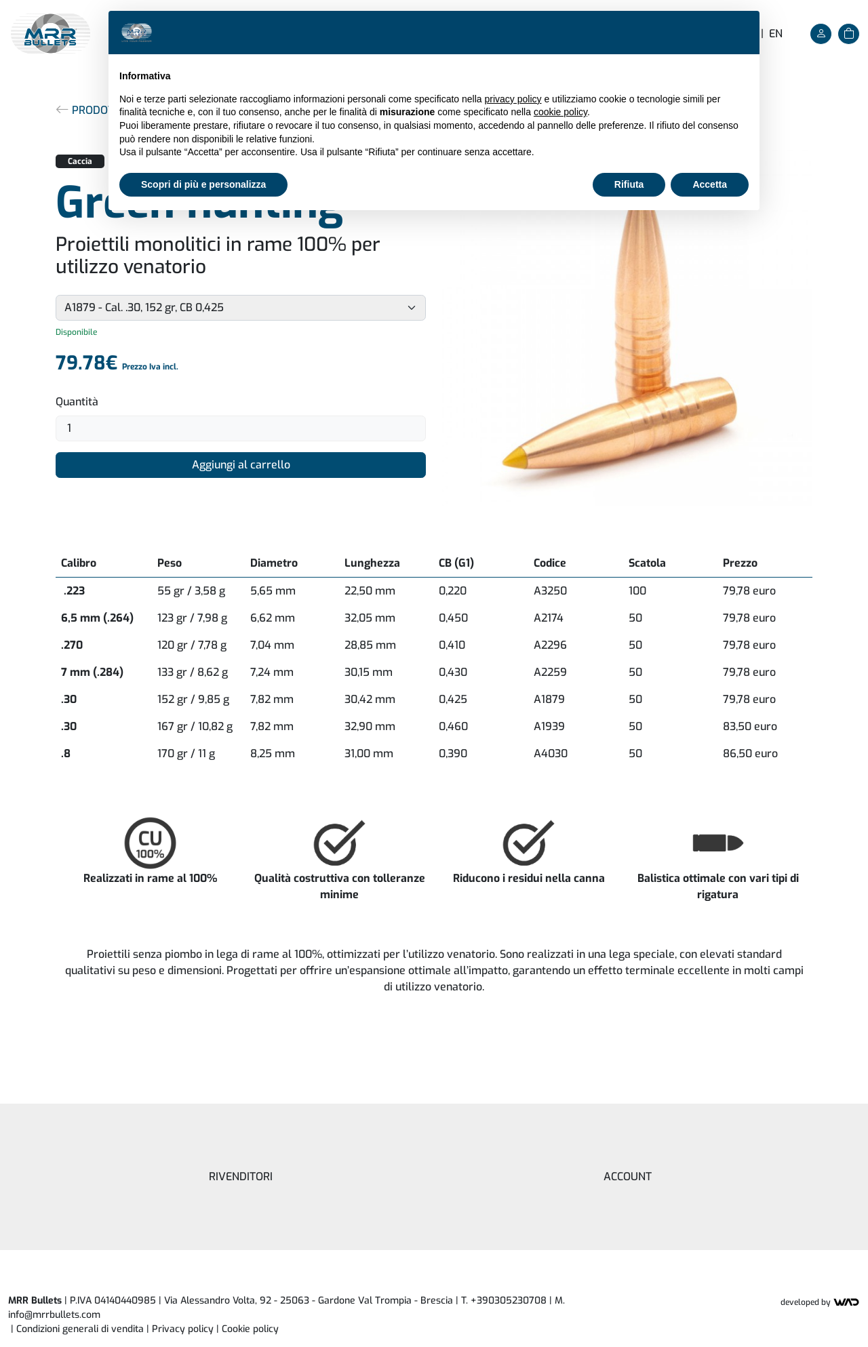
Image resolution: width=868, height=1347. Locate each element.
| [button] (247, 1329)
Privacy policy (183, 1329)
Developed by (820, 1302)
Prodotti (89, 109)
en (776, 33)
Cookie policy (250, 1329)
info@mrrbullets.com (54, 1314)
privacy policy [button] (513, 99)
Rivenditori (241, 1176)
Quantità (77, 402)
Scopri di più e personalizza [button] (203, 184)
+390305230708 (509, 1300)
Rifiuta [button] (629, 184)
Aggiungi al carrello (241, 465)
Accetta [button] (709, 184)
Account (628, 1176)
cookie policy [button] (560, 111)
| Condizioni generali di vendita (77, 1329)
